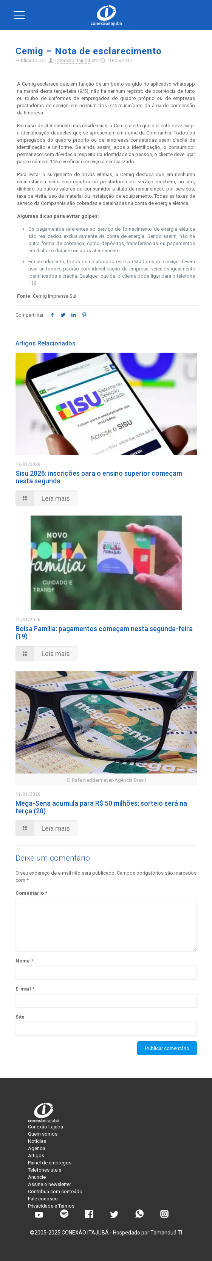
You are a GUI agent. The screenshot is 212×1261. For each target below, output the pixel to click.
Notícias (37, 1141)
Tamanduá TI (166, 1233)
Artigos (36, 1155)
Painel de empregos (49, 1163)
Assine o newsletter (49, 1184)
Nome (24, 961)
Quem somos (42, 1134)
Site (20, 1017)
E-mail (24, 989)
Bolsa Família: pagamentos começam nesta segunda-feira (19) (104, 632)
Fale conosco (43, 1199)
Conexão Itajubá (72, 60)
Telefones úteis (44, 1170)
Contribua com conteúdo (55, 1191)
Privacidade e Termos (51, 1206)
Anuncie (37, 1177)
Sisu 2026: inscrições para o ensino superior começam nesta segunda (98, 477)
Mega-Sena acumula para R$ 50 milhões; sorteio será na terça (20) (101, 807)
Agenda (36, 1148)
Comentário (31, 893)
